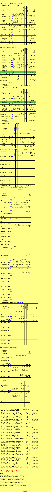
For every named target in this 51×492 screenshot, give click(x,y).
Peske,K (14, 20)
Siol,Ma (23, 15)
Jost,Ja (25, 20)
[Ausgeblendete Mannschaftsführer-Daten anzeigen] (12, 47)
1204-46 (12, 143)
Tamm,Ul (14, 15)
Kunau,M (25, 27)
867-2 (11, 151)
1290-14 (12, 118)
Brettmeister (34, 11)
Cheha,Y (21, 70)
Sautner (25, 115)
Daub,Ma (25, 68)
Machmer (20, 142)
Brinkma (18, 20)
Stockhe (17, 79)
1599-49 (12, 75)
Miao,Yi (17, 201)
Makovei (25, 201)
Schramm (23, 100)
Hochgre (29, 120)
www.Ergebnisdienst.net (47, 0)
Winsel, (27, 66)
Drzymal (27, 68)
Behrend (27, 100)
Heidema (18, 15)
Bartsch (20, 153)
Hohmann (20, 15)
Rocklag (29, 22)
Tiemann (23, 61)
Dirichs (14, 66)
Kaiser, (27, 115)
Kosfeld (29, 68)
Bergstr (21, 107)
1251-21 (12, 138)
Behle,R (23, 208)
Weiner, (21, 102)
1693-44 (12, 64)
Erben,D (16, 27)
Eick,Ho (19, 61)
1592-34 (12, 41)
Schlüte (29, 66)
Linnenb (25, 70)
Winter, (18, 155)
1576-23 (12, 32)
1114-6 (12, 149)
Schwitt (23, 107)
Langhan (21, 20)
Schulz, (16, 140)
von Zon (17, 102)
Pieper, (23, 66)
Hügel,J (19, 109)
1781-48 (12, 60)
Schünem (23, 59)
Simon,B (17, 208)
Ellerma (19, 66)
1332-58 (12, 159)
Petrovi (14, 27)
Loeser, (17, 109)
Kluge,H (14, 61)
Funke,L (16, 100)
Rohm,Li (27, 15)
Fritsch (27, 61)
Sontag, (14, 155)
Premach (27, 140)
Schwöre (21, 15)
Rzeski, (25, 109)
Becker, (14, 72)
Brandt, (21, 22)
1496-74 (12, 105)
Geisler (25, 66)
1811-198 (12, 29)
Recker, (23, 153)
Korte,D (19, 27)
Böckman (23, 115)
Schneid (13, 208)
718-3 (11, 172)
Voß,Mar (18, 68)
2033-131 (12, 16)
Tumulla (23, 142)
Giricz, (29, 61)
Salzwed (21, 61)
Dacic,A (18, 140)
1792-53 (12, 23)
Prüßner (17, 115)
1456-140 (12, 78)
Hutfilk (15, 109)
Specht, (14, 107)
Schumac (16, 102)
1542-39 (11, 213)
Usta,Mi (20, 155)
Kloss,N (29, 27)
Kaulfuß (21, 113)
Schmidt (14, 59)
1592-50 (12, 62)
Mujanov (25, 61)
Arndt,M (25, 140)
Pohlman (23, 68)
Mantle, (21, 66)
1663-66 (11, 202)
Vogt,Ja (14, 102)
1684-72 (12, 43)
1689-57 (12, 161)
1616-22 (12, 82)
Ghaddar (20, 102)
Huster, (17, 100)
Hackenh (16, 22)
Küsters (19, 115)
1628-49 (11, 205)
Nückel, (24, 208)
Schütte (19, 20)
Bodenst (14, 109)
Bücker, (29, 100)
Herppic (29, 70)
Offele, (29, 15)
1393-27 (12, 84)
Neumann (27, 153)
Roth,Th (21, 100)
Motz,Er (29, 115)
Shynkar (27, 40)
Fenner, (23, 20)
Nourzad (27, 22)
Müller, (28, 142)
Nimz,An (21, 115)
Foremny (21, 208)
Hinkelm (17, 27)
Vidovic (20, 140)
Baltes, (19, 100)
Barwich (19, 68)
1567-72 (12, 67)
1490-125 (12, 73)
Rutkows (25, 38)
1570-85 (12, 65)
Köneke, (14, 68)
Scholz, (16, 15)
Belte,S (27, 59)
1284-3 (12, 116)
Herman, (21, 68)
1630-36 (11, 207)
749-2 (11, 164)
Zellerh (14, 153)
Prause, (14, 100)
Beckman (25, 100)
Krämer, (17, 22)
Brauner (23, 140)
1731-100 (12, 34)
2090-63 (12, 14)
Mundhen (27, 102)
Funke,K (21, 27)
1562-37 (12, 156)
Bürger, (25, 15)
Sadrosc (14, 22)
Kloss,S (27, 109)
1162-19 (12, 110)
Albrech (25, 113)
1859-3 (12, 18)
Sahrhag (23, 109)
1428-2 (12, 136)
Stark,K (19, 59)
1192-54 (12, 80)
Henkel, (29, 102)
